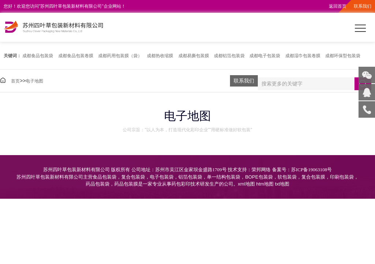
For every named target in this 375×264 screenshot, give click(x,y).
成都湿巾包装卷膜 (302, 55)
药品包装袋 (97, 184)
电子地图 (34, 81)
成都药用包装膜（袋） (120, 55)
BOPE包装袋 (258, 177)
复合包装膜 (313, 177)
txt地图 (282, 184)
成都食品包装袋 (37, 55)
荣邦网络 (261, 169)
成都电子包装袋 (264, 55)
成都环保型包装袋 (342, 55)
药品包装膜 (126, 184)
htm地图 (265, 184)
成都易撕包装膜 (193, 55)
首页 (15, 81)
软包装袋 (287, 177)
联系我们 (362, 6)
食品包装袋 (104, 177)
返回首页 (337, 6)
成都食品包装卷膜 (75, 55)
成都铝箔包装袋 (229, 55)
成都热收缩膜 (160, 55)
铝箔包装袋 (190, 177)
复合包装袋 (133, 177)
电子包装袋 (162, 177)
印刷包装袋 (342, 177)
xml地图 (246, 184)
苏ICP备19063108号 (311, 169)
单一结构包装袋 (223, 177)
